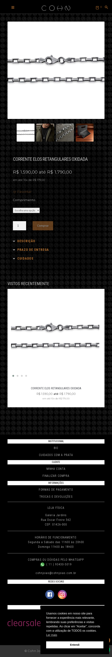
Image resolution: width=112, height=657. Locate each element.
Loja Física (56, 508)
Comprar (43, 226)
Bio (56, 448)
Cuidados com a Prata (56, 455)
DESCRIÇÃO (26, 241)
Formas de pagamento (56, 489)
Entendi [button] (75, 644)
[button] (12, 7)
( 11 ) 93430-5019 (56, 564)
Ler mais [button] (51, 635)
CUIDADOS (25, 258)
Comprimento (24, 200)
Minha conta (56, 469)
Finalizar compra (56, 476)
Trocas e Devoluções (56, 496)
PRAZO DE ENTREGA (33, 250)
